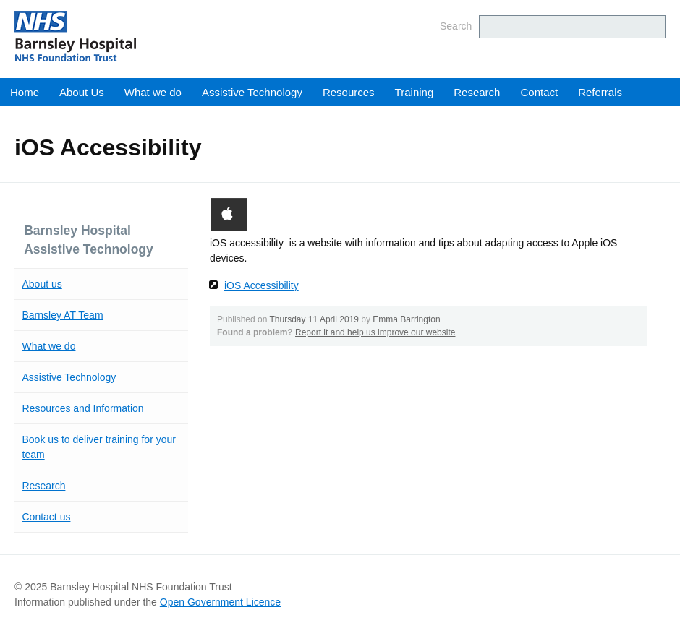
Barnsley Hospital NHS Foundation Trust (162, 36)
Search (456, 26)
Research (477, 92)
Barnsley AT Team (62, 315)
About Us (81, 92)
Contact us (46, 516)
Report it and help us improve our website (375, 332)
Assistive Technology (252, 92)
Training (414, 92)
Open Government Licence (220, 602)
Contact (539, 92)
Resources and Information (83, 408)
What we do (153, 92)
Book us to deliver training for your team (99, 447)
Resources (349, 92)
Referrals (600, 92)
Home (24, 92)
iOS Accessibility (261, 285)
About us (42, 284)
